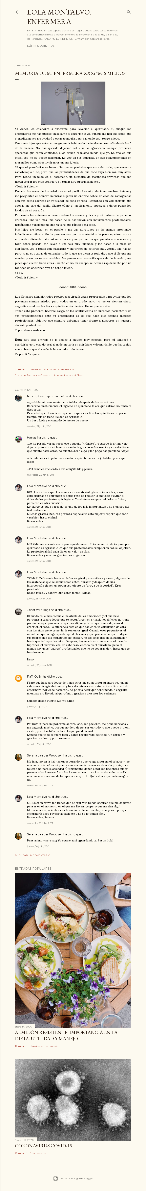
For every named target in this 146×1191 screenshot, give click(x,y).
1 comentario (37, 1153)
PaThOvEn (34, 676)
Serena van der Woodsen (45, 755)
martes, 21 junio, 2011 (39, 426)
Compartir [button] (21, 369)
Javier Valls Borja (38, 610)
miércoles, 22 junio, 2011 (41, 474)
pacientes (65, 375)
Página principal (41, 46)
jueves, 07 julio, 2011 (38, 706)
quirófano (77, 375)
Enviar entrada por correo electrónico (52, 369)
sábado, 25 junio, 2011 (39, 665)
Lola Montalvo (37, 486)
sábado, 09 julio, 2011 (39, 744)
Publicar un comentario (32, 855)
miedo (55, 375)
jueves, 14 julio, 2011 (38, 846)
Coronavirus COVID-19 (43, 1145)
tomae (32, 437)
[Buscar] (128, 11)
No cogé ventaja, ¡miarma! (45, 396)
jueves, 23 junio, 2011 (39, 526)
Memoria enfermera (38, 375)
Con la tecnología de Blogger (73, 1178)
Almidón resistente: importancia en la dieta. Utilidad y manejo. (66, 1035)
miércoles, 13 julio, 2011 (40, 785)
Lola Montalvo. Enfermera (59, 16)
